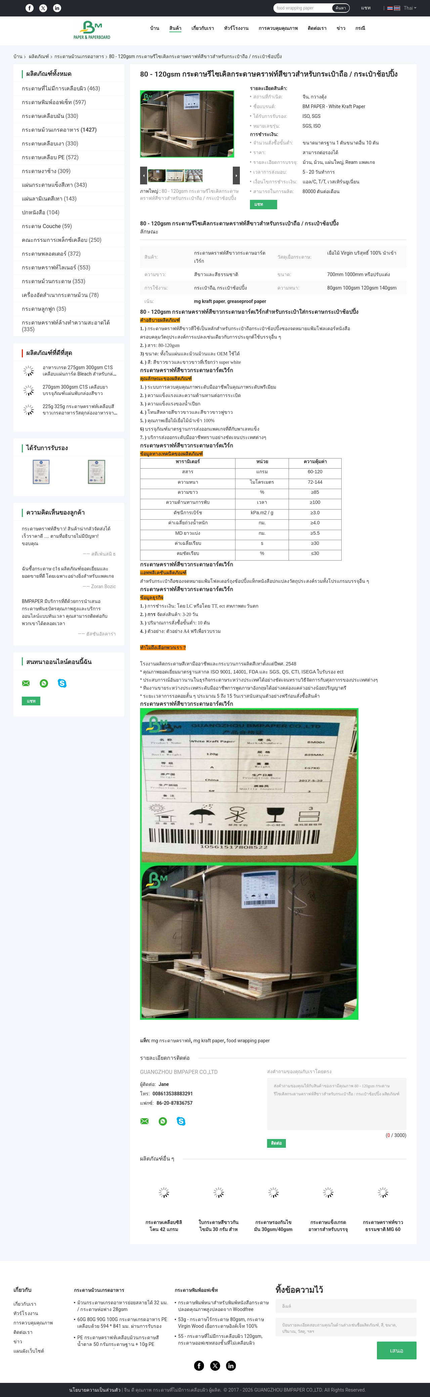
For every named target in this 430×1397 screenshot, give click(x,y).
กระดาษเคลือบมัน (43, 116)
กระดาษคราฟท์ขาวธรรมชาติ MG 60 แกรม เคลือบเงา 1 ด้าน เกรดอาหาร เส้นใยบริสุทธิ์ (383, 1226)
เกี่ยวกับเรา (202, 28)
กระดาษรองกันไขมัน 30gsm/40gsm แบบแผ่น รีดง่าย (273, 1226)
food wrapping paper (248, 1040)
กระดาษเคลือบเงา (43, 143)
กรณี (360, 28)
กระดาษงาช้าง (39, 171)
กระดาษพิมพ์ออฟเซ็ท (47, 102)
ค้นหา (341, 8)
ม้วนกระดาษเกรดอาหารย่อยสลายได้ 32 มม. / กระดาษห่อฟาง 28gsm (122, 1306)
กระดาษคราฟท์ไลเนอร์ (49, 267)
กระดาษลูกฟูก (38, 309)
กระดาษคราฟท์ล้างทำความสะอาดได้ (66, 322)
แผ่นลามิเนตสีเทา (42, 198)
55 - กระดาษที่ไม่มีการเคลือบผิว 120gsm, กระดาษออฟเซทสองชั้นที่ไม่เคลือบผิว (220, 1340)
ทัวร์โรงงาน (236, 28)
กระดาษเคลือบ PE (43, 157)
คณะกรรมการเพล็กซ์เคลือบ (54, 240)
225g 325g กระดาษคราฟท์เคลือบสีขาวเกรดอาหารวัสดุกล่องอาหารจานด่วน (80, 413)
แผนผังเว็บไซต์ (28, 1351)
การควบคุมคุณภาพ (278, 28)
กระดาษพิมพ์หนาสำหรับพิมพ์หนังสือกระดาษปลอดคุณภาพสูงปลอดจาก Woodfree (223, 1306)
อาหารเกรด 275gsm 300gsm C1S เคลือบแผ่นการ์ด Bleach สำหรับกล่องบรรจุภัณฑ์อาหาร (80, 374)
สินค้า (175, 28)
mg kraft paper (209, 1040)
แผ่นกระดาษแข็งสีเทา (47, 185)
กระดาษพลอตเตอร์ (44, 254)
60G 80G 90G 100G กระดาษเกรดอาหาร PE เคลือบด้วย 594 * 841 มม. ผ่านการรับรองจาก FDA (122, 1324)
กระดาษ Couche (41, 226)
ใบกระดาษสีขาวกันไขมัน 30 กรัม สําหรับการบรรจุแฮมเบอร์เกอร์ (219, 1226)
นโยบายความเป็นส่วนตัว (95, 1390)
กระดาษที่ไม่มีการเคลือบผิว (54, 88)
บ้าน (154, 28)
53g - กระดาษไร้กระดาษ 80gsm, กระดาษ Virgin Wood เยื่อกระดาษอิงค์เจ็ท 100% (221, 1323)
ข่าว (341, 28)
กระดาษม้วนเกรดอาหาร (79, 56)
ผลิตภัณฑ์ (39, 56)
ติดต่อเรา (317, 28)
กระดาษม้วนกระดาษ (46, 281)
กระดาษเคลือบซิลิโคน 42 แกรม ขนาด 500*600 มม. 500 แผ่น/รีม (163, 1226)
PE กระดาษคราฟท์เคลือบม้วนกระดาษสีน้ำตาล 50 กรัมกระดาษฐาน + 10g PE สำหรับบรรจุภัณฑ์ (118, 1342)
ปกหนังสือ (33, 212)
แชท (366, 7)
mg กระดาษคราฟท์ (171, 1040)
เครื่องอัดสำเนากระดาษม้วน (55, 295)
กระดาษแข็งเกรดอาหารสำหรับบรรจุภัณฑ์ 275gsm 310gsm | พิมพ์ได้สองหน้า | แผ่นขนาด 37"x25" (328, 1226)
